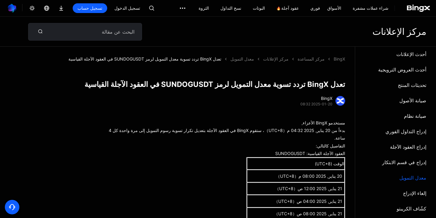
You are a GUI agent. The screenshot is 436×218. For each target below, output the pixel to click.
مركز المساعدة (311, 58)
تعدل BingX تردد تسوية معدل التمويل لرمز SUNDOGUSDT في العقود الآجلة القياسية (144, 58)
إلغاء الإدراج (414, 193)
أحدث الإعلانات (411, 54)
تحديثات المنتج (412, 85)
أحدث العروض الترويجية (402, 70)
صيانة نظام (415, 116)
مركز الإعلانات (276, 58)
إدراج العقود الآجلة (408, 147)
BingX (339, 58)
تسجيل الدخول (127, 8)
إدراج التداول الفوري (405, 131)
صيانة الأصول (412, 100)
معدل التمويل (412, 178)
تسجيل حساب (90, 8)
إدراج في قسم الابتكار (404, 162)
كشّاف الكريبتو (411, 209)
